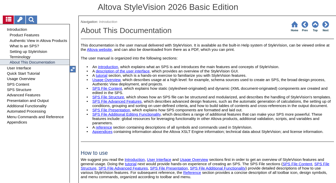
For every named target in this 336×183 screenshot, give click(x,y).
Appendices (102, 131)
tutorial (102, 75)
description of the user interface (123, 71)
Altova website (99, 49)
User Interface (159, 159)
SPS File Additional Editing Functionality (126, 114)
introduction (108, 67)
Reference (192, 172)
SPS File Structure (108, 97)
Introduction (108, 22)
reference (104, 127)
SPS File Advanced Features (117, 101)
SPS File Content (107, 88)
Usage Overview (106, 80)
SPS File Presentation (111, 110)
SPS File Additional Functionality (218, 168)
